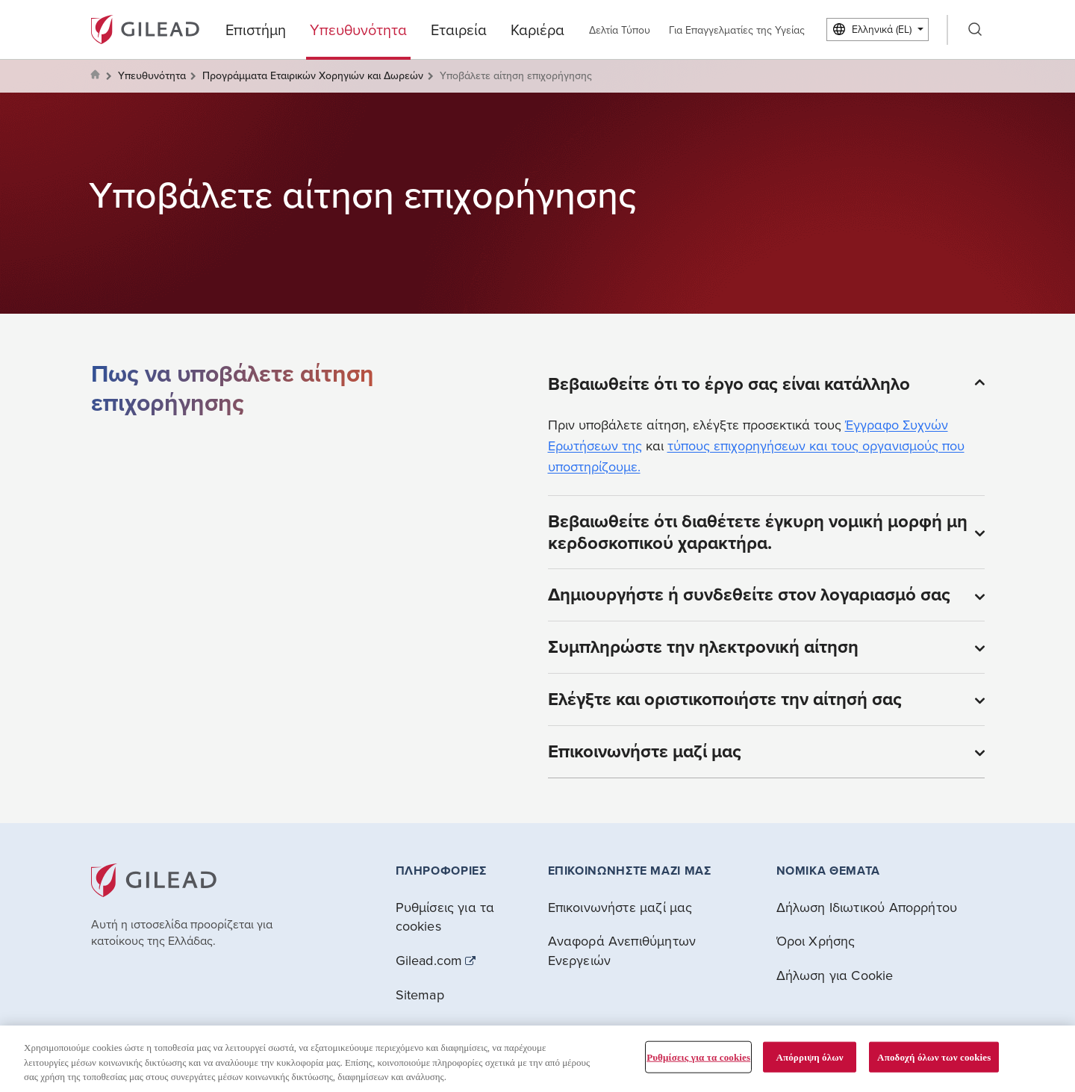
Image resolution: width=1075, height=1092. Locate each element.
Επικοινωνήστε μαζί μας (620, 907)
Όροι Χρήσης (816, 940)
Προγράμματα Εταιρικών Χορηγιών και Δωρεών (312, 75)
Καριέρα (537, 29)
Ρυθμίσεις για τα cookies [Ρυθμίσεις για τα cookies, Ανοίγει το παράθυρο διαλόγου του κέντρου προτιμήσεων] (698, 1056)
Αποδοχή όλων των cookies (934, 1056)
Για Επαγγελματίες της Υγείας (737, 29)
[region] (537, 1059)
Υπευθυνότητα (358, 29)
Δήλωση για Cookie (835, 975)
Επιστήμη (255, 29)
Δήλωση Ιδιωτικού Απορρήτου (867, 907)
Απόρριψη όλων (809, 1056)
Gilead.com (429, 961)
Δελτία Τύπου (619, 29)
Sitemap (420, 994)
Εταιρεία (459, 29)
